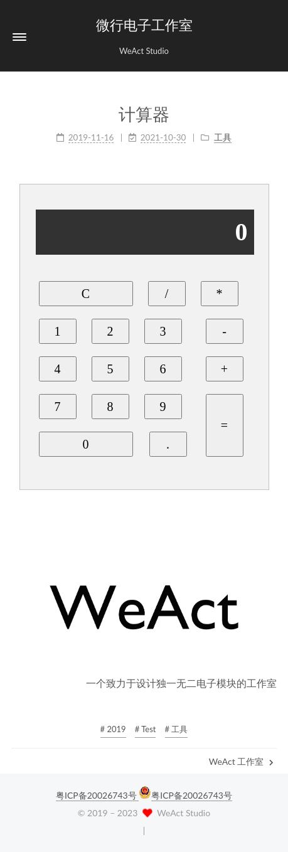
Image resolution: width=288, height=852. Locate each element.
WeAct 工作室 (241, 761)
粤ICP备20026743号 (97, 795)
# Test (145, 729)
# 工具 (176, 729)
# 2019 (113, 729)
